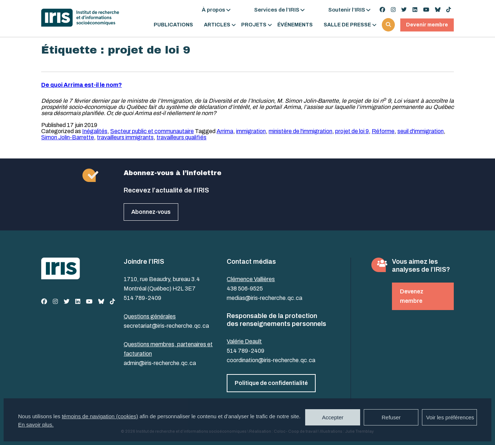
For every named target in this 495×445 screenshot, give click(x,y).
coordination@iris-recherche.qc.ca (271, 360)
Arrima (225, 131)
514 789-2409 (142, 298)
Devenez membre (411, 296)
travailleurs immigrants (125, 137)
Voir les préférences (450, 417)
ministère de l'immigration (300, 131)
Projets (253, 24)
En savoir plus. (36, 424)
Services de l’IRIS (276, 10)
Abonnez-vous (151, 212)
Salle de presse (347, 24)
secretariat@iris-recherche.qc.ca (166, 326)
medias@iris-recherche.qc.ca (264, 298)
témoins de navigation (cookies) (100, 416)
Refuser (391, 417)
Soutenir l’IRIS (346, 10)
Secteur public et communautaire (152, 131)
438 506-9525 (245, 288)
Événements (295, 24)
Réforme (383, 131)
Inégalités (94, 131)
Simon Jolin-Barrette (67, 137)
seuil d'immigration (420, 131)
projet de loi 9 (352, 131)
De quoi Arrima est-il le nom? (81, 85)
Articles (217, 24)
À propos (213, 10)
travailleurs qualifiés (181, 137)
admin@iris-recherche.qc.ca (160, 363)
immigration (251, 131)
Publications (173, 24)
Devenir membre (427, 24)
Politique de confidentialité (271, 383)
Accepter (332, 417)
